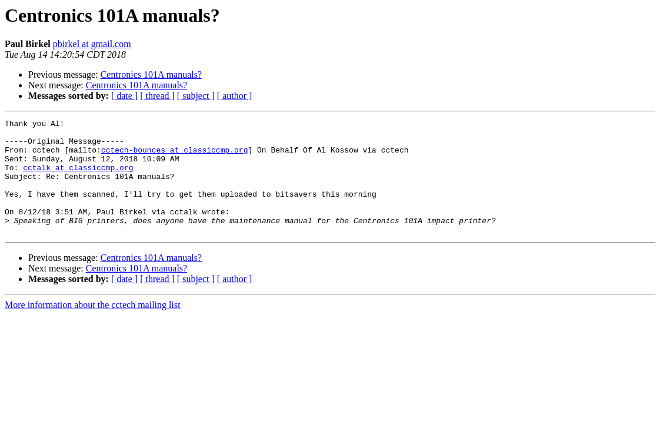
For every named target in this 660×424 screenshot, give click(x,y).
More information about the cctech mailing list (93, 328)
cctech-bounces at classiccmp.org (174, 156)
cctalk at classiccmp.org (78, 178)
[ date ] (124, 96)
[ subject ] (196, 96)
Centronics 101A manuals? (151, 74)
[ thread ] (157, 96)
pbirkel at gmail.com (92, 44)
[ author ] (234, 96)
